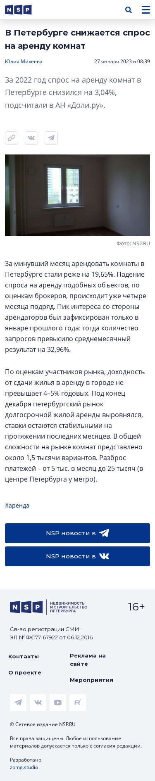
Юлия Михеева (24, 61)
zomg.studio (24, 767)
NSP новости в (77, 533)
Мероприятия (91, 680)
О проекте (24, 672)
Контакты (23, 656)
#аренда (17, 505)
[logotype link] (25, 9)
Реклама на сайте (88, 659)
